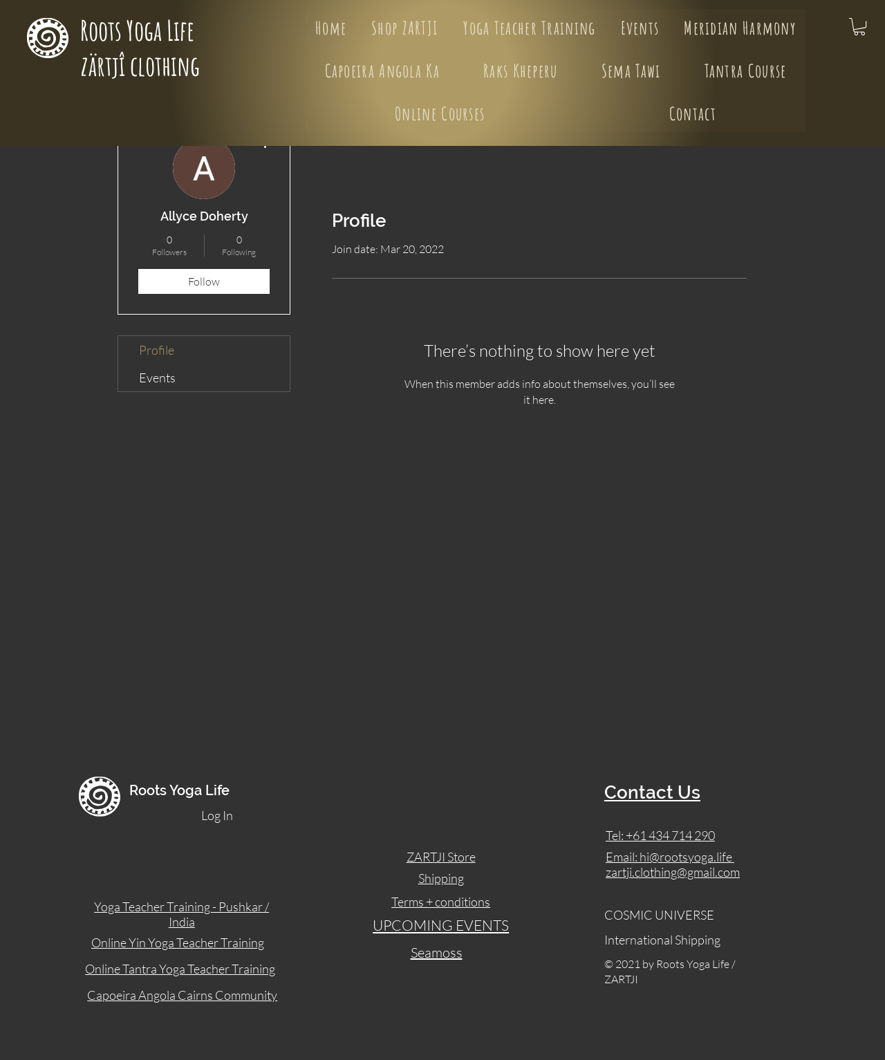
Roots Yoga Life (139, 30)
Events (157, 377)
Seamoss (437, 952)
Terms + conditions (440, 901)
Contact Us (652, 792)
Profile (156, 349)
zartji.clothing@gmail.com (673, 872)
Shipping (441, 878)
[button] (859, 26)
